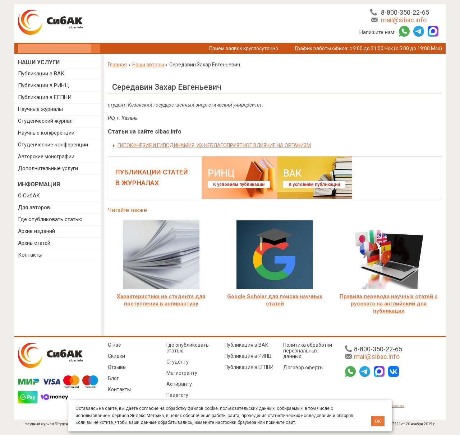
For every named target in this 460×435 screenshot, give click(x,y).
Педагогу (177, 395)
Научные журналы (40, 109)
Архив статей (34, 243)
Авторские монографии (46, 156)
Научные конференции (46, 133)
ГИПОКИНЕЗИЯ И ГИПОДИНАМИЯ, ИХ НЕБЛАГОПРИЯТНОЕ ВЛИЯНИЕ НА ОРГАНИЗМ (214, 145)
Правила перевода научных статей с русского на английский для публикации (389, 303)
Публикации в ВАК (41, 73)
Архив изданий (36, 231)
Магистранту (181, 373)
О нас (114, 345)
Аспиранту (179, 384)
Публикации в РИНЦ (43, 85)
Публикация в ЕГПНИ (45, 97)
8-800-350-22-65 (405, 12)
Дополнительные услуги (48, 168)
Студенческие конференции (53, 144)
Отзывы (117, 367)
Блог (113, 378)
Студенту (177, 362)
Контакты (30, 255)
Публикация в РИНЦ (248, 356)
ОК (378, 421)
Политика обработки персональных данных (307, 350)
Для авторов (34, 207)
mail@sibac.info (404, 20)
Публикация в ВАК (246, 345)
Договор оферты (303, 367)
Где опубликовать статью (50, 219)
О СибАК (29, 195)
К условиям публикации (238, 184)
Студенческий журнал (45, 121)
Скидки (116, 356)
